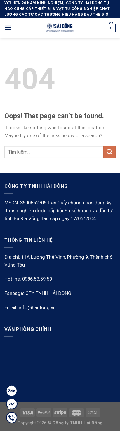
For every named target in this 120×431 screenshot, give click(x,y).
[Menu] (8, 27)
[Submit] (109, 152)
